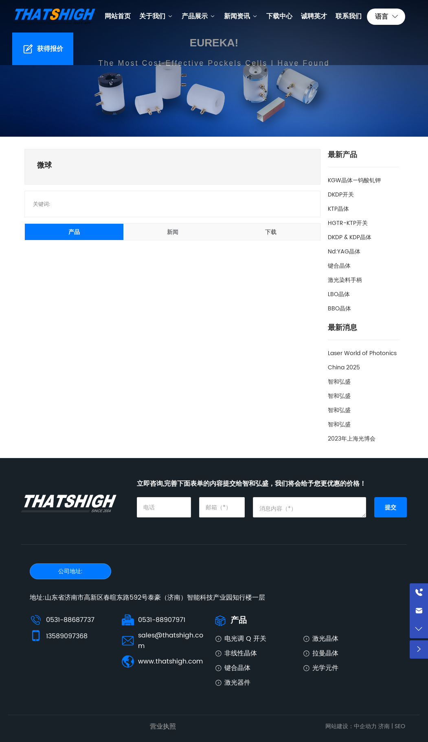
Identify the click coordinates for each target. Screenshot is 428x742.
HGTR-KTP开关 (348, 223)
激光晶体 (325, 638)
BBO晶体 (339, 308)
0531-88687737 (70, 620)
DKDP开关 (341, 194)
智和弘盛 (339, 381)
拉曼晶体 (325, 653)
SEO (400, 726)
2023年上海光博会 (351, 438)
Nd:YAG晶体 (344, 251)
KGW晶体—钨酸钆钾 (354, 180)
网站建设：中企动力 (351, 726)
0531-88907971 (161, 620)
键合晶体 (339, 266)
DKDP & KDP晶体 (349, 237)
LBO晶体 (339, 294)
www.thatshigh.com (170, 661)
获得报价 (50, 49)
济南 (384, 726)
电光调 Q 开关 (245, 638)
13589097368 (67, 636)
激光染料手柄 (345, 280)
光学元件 (325, 668)
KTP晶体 (338, 209)
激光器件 (237, 682)
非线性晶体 (240, 653)
